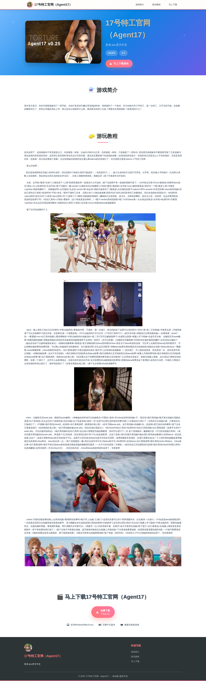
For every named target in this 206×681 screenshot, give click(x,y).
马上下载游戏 (119, 63)
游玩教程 (156, 4)
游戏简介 (140, 4)
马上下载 (173, 4)
